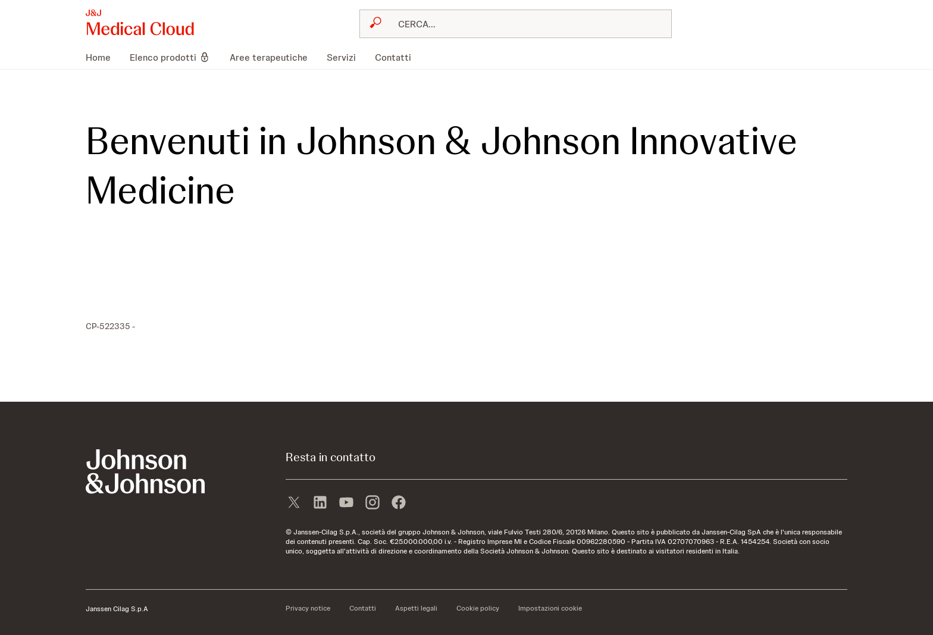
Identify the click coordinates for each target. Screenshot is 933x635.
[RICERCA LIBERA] (523, 23)
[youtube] (346, 503)
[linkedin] (320, 503)
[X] (294, 503)
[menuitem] (103, 57)
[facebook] (398, 503)
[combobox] (515, 24)
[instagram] (372, 503)
